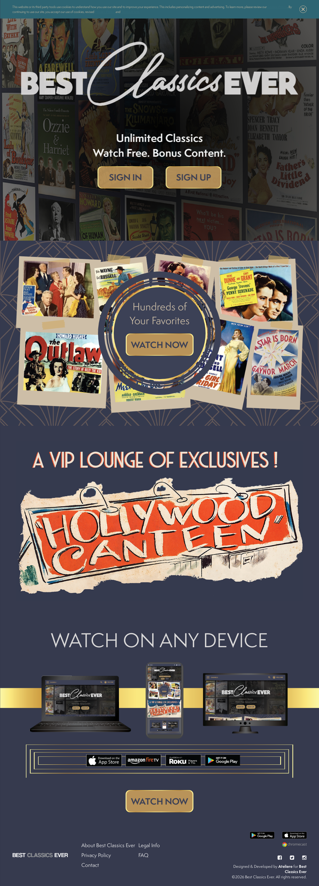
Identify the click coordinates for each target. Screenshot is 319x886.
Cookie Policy (277, 7)
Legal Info (149, 845)
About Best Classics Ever (108, 845)
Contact (90, 865)
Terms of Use (130, 12)
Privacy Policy (105, 12)
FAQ (143, 855)
